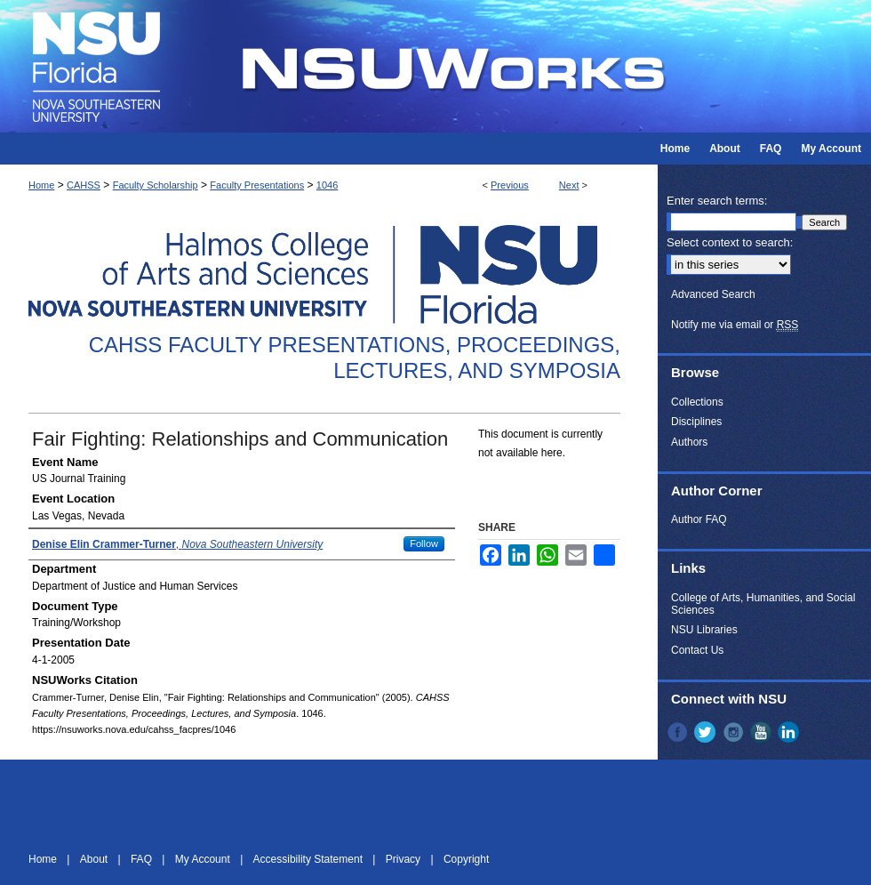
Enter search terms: (717, 200)
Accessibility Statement (309, 859)
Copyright (466, 859)
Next (569, 185)
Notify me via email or (734, 324)
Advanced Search (713, 294)
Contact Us (697, 650)
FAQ (143, 859)
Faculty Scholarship (155, 185)
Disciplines (696, 421)
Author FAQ (699, 519)
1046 (327, 185)
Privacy (405, 859)
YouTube (762, 732)
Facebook (679, 732)
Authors (689, 442)
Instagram (735, 732)
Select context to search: (730, 242)
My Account (204, 859)
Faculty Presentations (257, 185)
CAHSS (83, 185)
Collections (697, 402)
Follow (424, 543)
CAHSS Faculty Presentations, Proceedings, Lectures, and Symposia (354, 357)
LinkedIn (790, 732)
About (95, 859)
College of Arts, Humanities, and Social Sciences (763, 603)
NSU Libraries (704, 630)
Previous (510, 185)
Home (41, 185)
